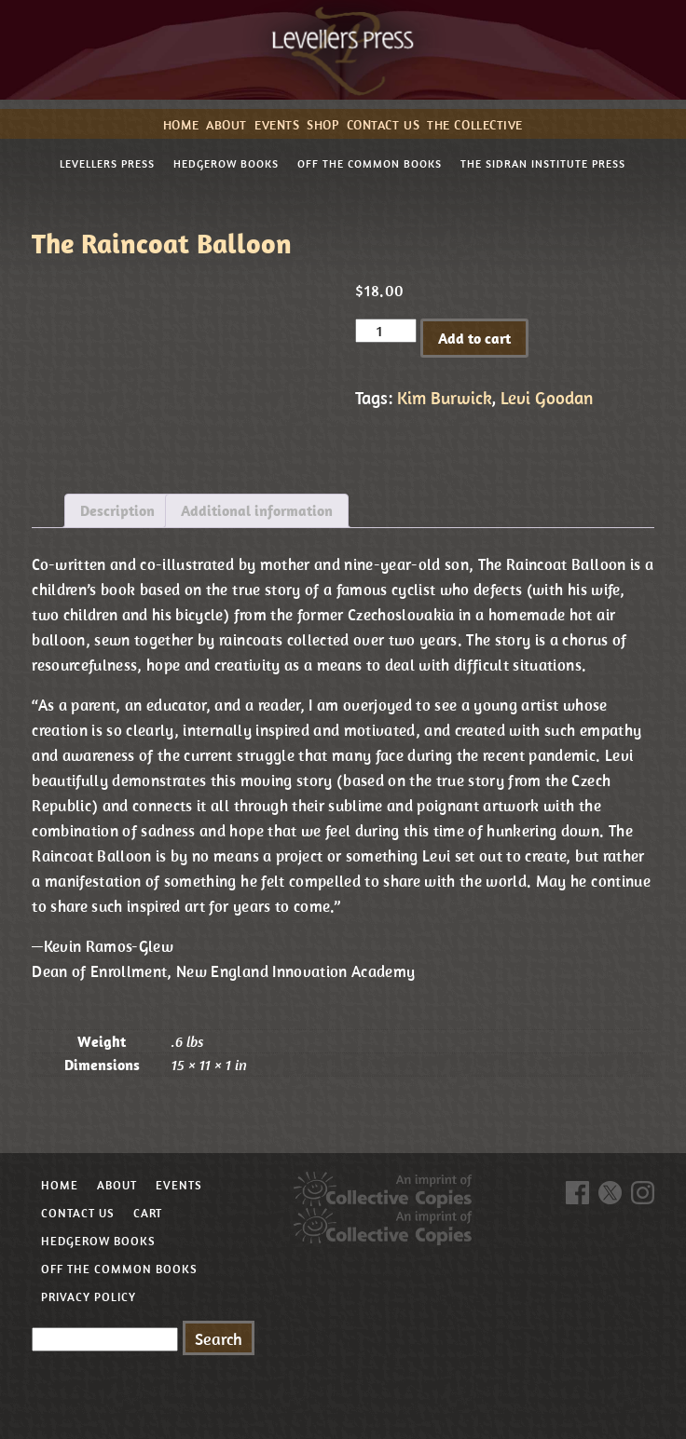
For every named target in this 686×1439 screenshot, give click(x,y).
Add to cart (474, 338)
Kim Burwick (444, 398)
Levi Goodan (547, 398)
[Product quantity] (386, 331)
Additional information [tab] (257, 510)
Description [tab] (117, 510)
